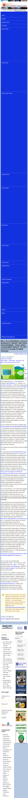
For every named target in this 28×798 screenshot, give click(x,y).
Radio (3, 313)
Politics (3, 309)
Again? (5, 670)
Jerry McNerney (11, 383)
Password (4, 704)
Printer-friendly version (20, 354)
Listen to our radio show (20, 654)
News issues (5, 62)
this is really (6, 686)
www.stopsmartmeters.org (19, 451)
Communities (5, 188)
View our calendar (19, 641)
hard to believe (7, 659)
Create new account (6, 710)
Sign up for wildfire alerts (20, 650)
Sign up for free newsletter (21, 645)
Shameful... (6, 674)
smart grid (18, 360)
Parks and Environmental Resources (7, 761)
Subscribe (4, 25)
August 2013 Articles (6, 358)
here (11, 562)
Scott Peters (12, 360)
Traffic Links (6, 771)
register (8, 619)
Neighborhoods (7, 757)
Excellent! (5, 647)
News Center (5, 29)
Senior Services (7, 769)
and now (5, 663)
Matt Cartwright (7, 385)
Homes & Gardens (6, 279)
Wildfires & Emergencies (8, 337)
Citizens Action (5, 174)
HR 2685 (24, 386)
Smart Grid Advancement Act (12, 362)
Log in (2, 619)
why (15, 564)
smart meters (4, 360)
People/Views (5, 282)
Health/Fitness (5, 265)
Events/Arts (5, 225)
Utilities (5, 773)
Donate (4, 18)
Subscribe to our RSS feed (21, 659)
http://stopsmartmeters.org (8, 583)
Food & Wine (5, 245)
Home (3, 15)
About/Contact (5, 22)
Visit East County (6, 323)
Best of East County (7, 93)
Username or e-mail (5, 697)
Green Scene (5, 262)
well (4, 666)
